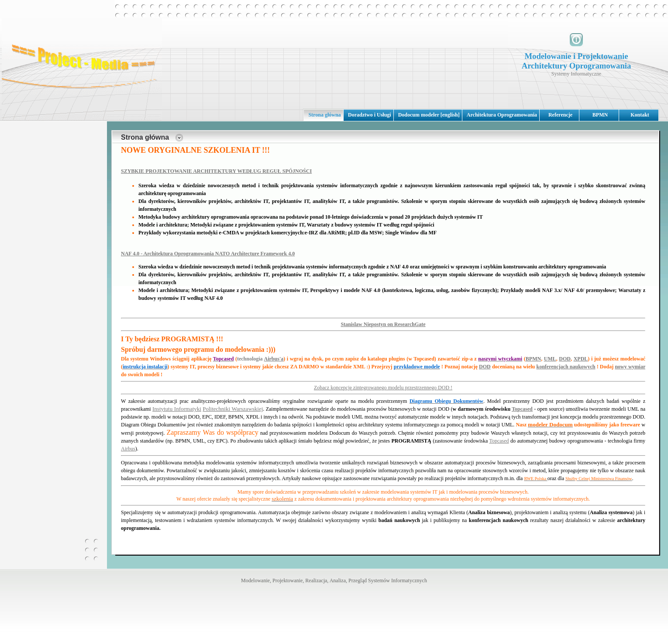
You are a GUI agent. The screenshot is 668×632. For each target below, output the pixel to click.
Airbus (128, 449)
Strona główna (324, 115)
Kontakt (639, 115)
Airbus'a (274, 359)
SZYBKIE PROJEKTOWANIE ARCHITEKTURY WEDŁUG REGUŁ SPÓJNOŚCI (216, 171)
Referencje (560, 115)
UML (550, 359)
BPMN (600, 115)
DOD (565, 359)
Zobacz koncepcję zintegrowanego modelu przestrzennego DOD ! (383, 388)
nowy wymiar (630, 367)
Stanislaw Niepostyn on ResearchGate (383, 324)
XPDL (581, 359)
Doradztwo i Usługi (369, 115)
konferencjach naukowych (565, 367)
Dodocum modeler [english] (429, 115)
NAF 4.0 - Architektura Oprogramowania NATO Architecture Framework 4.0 (208, 254)
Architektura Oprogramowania (502, 115)
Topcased (522, 409)
